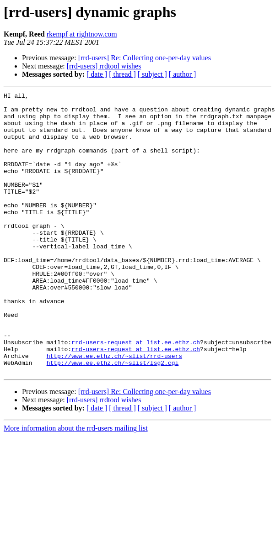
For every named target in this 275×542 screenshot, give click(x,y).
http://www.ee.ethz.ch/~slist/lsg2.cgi (113, 417)
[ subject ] (152, 74)
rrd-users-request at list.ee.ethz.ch (135, 393)
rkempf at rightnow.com (82, 34)
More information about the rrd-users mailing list (76, 484)
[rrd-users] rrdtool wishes (104, 66)
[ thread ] (122, 74)
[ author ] (182, 74)
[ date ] (96, 74)
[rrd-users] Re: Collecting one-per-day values (144, 58)
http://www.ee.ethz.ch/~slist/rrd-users (114, 409)
